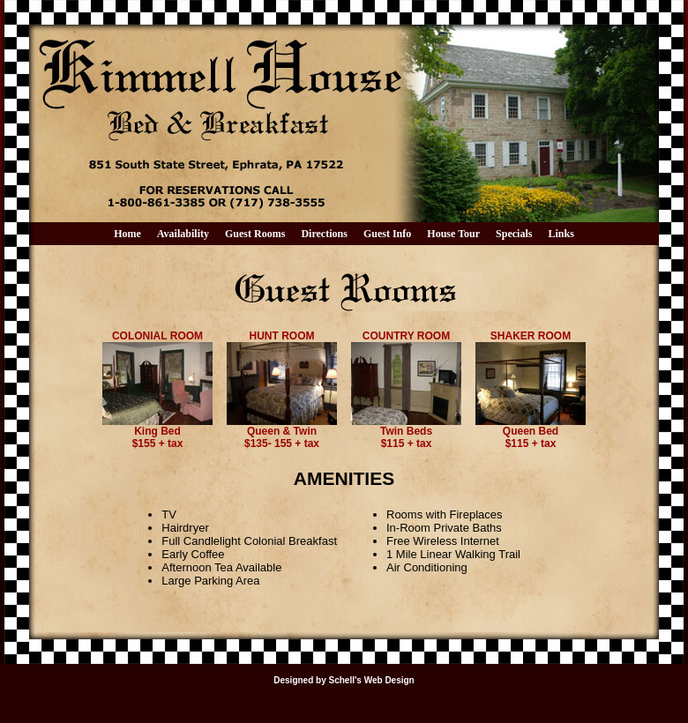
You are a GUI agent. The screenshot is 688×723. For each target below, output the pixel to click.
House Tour (453, 233)
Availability (183, 233)
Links (561, 233)
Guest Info (387, 233)
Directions (324, 233)
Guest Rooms (255, 233)
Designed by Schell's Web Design (343, 680)
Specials (514, 233)
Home (127, 233)
